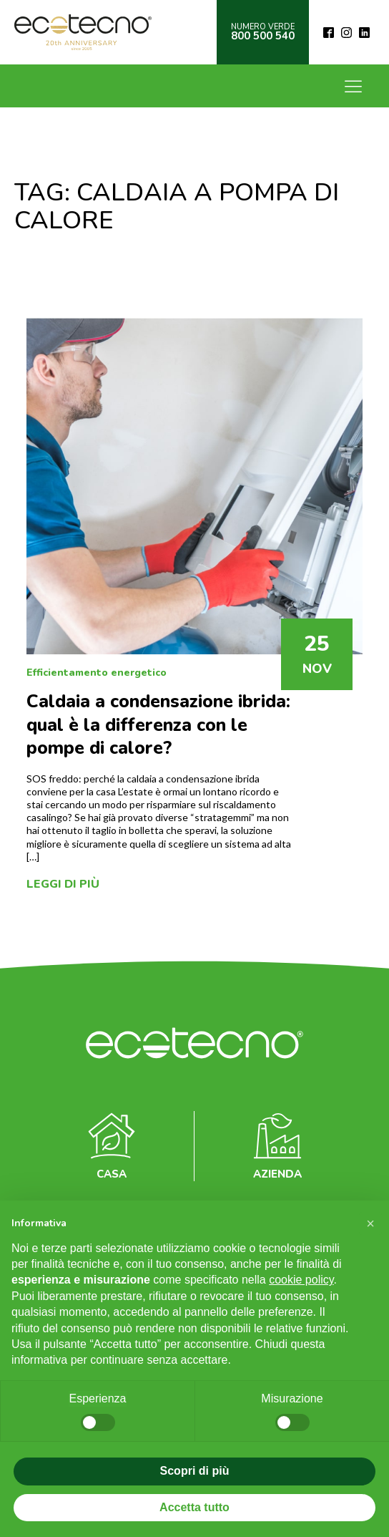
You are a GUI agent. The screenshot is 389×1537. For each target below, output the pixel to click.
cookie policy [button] (301, 1280)
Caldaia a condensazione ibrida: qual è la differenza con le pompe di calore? (158, 724)
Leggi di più (62, 884)
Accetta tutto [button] (194, 1507)
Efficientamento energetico (96, 672)
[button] (370, 1223)
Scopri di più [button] (195, 1471)
